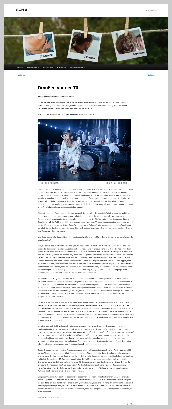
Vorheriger (20, 75)
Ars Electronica (48, 67)
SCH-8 (21, 10)
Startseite (20, 67)
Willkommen (61, 67)
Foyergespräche (33, 67)
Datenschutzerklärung (77, 67)
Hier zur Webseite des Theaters (50, 398)
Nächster (152, 75)
